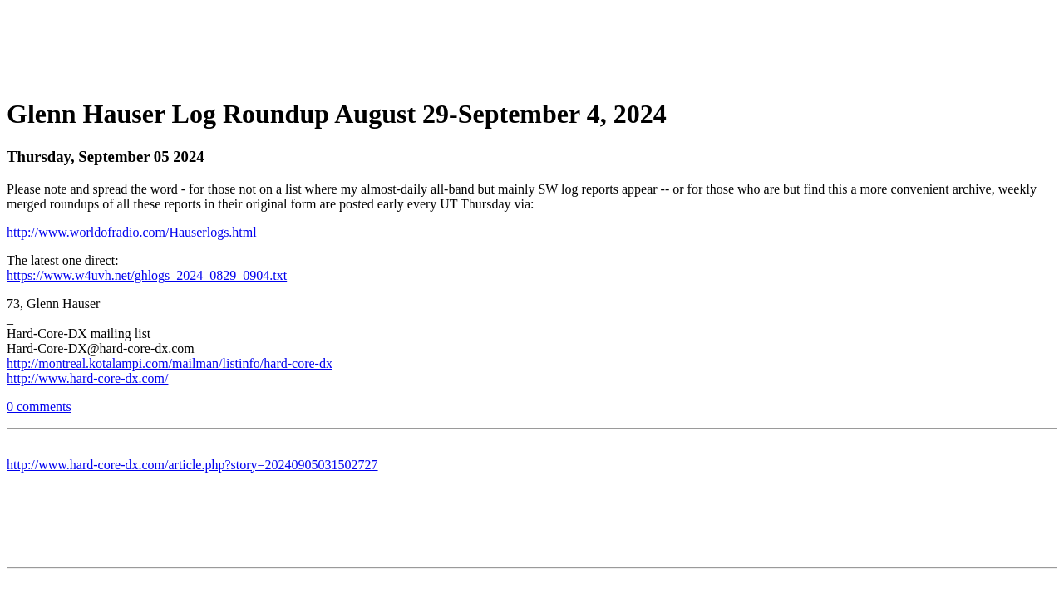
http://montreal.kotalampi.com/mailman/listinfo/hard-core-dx (169, 363)
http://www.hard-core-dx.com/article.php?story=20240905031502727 (192, 465)
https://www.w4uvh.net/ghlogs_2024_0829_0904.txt (147, 275)
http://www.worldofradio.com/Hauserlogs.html (132, 232)
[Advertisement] (532, 44)
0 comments (39, 406)
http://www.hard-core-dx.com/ (87, 378)
